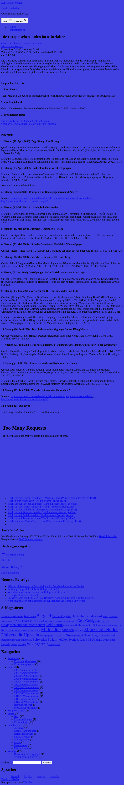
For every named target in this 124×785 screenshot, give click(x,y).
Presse (11, 713)
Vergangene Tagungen (25, 757)
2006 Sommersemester (26, 678)
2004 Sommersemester (26, 673)
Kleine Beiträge (22, 736)
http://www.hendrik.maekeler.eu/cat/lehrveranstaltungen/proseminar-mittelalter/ (52, 198)
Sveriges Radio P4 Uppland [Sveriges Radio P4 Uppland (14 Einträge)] (85, 639)
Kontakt (12, 27)
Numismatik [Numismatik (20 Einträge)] (74, 635)
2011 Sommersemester (26, 699)
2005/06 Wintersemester (26, 675)
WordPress (28, 782)
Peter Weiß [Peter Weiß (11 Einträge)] (109, 635)
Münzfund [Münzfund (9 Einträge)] (79, 630)
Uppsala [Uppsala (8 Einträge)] (14, 645)
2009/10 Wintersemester (26, 693)
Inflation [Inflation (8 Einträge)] (18, 630)
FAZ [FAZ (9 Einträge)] (15, 621)
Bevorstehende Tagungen (27, 754)
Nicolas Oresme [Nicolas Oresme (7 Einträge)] (59, 636)
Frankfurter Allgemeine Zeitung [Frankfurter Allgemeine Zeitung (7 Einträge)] (66, 621)
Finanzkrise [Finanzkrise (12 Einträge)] (28, 620)
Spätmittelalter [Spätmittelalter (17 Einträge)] (58, 639)
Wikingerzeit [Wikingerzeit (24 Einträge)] (37, 644)
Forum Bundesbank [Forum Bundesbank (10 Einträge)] (44, 621)
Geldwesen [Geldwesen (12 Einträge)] (99, 625)
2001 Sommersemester (26, 670)
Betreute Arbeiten (23, 704)
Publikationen (15, 725)
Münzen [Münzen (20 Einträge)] (68, 630)
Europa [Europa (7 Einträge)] (105, 617)
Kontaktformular (16, 29)
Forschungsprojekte (24, 664)
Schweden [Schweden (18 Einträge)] (40, 639)
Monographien (21, 739)
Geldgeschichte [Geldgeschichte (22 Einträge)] (97, 620)
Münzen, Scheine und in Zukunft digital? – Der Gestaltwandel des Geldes (46, 586)
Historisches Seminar (12, 46)
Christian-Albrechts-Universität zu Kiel (21, 43)
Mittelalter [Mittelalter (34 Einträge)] (51, 629)
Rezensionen (20, 745)
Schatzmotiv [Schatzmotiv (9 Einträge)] (26, 640)
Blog (16, 716)
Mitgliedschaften (16, 710)
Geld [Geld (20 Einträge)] (81, 621)
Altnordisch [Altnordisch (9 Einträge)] (6, 616)
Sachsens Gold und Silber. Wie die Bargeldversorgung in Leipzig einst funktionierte (51, 598)
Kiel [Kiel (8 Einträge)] (38, 630)
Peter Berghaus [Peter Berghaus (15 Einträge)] (93, 635)
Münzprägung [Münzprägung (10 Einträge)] (46, 635)
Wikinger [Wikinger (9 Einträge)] (22, 644)
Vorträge (12, 751)
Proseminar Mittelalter (25, 707)
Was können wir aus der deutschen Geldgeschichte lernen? (38, 592)
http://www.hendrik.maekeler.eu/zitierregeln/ (24, 201)
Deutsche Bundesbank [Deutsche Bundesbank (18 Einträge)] (87, 616)
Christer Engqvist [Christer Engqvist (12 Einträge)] (61, 616)
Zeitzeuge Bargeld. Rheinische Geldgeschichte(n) (33, 589)
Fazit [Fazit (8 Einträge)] (19, 621)
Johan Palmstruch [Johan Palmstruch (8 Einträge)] (29, 630)
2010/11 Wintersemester (26, 696)
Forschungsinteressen (25, 661)
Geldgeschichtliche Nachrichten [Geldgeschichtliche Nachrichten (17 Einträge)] (23, 625)
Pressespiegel (21, 722)
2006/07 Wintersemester (26, 681)
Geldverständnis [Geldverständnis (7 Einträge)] (68, 625)
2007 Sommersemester (26, 684)
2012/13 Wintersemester (26, 701)
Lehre (11, 667)
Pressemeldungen (23, 719)
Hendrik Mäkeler (10, 8)
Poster (17, 742)
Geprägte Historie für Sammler (24, 595)
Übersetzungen (22, 748)
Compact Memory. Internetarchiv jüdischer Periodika (29, 123)
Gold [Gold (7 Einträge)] (119, 625)
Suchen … (6, 762)
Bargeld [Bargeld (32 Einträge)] (43, 615)
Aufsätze (18, 728)
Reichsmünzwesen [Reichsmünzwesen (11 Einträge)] (10, 639)
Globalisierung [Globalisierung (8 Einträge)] (111, 625)
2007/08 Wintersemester (26, 687)
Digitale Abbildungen (25, 730)
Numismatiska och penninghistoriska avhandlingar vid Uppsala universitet (46, 600)
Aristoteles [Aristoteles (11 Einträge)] (17, 616)
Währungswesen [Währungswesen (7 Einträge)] (54, 645)
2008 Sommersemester (30, 539)
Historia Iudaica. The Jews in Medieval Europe (25, 121)
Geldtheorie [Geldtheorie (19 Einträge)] (54, 625)
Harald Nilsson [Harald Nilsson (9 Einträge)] (8, 630)
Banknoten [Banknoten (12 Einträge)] (30, 616)
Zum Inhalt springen (11, 2)
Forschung (13, 658)
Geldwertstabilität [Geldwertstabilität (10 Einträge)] (83, 625)
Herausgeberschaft (23, 733)
